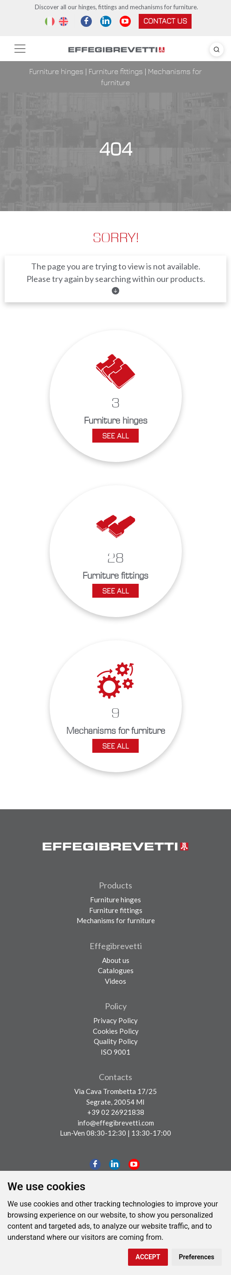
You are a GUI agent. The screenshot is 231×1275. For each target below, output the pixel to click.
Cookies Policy (116, 1031)
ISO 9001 (115, 1052)
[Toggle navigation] (19, 48)
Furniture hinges (56, 71)
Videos (115, 981)
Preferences (196, 1257)
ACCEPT (147, 1257)
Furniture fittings (116, 71)
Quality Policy (116, 1041)
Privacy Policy (115, 1020)
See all (115, 435)
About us (115, 960)
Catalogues (116, 970)
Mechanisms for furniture (116, 920)
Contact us (165, 21)
